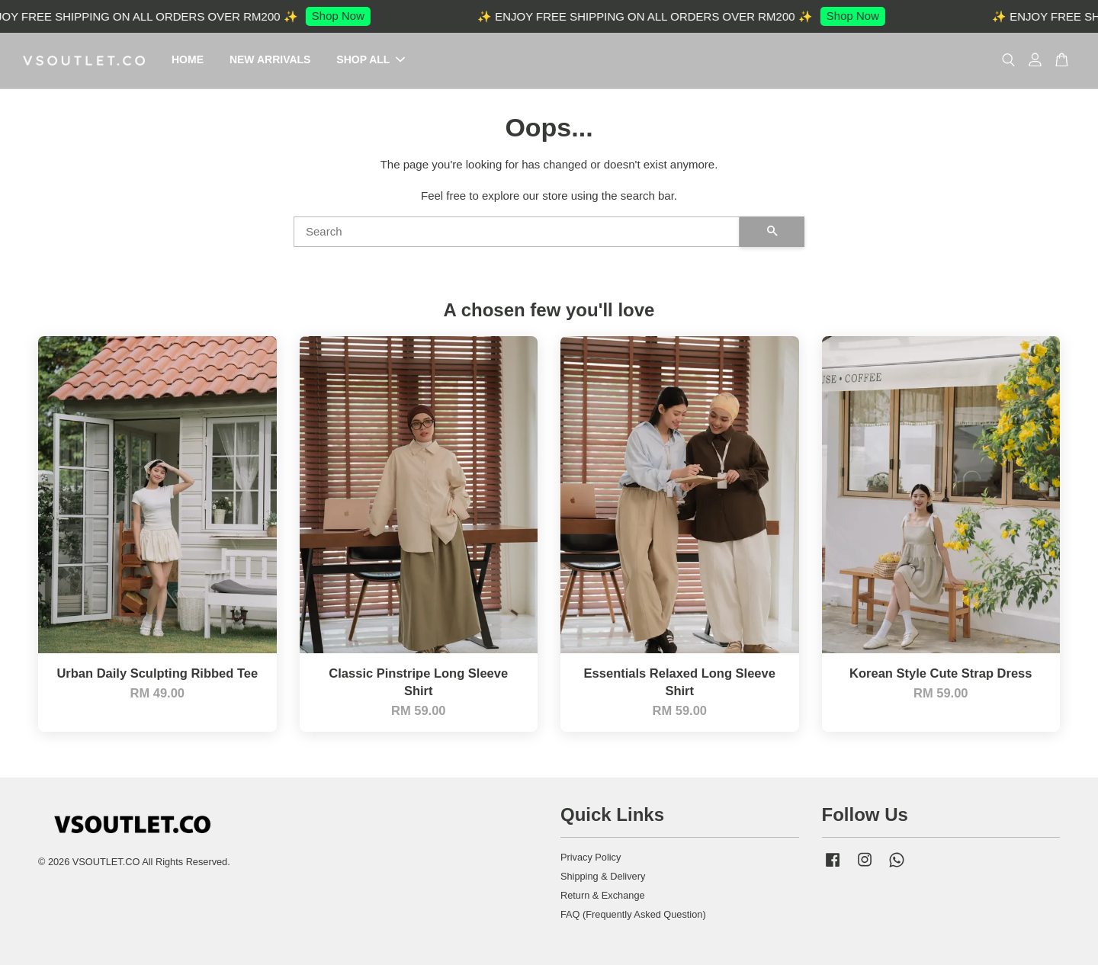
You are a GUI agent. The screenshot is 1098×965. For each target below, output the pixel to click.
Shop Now (344, 15)
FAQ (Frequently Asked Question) (633, 914)
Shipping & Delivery (602, 876)
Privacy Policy (590, 857)
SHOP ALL (370, 60)
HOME (188, 60)
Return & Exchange (602, 895)
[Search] (517, 231)
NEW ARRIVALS (270, 60)
